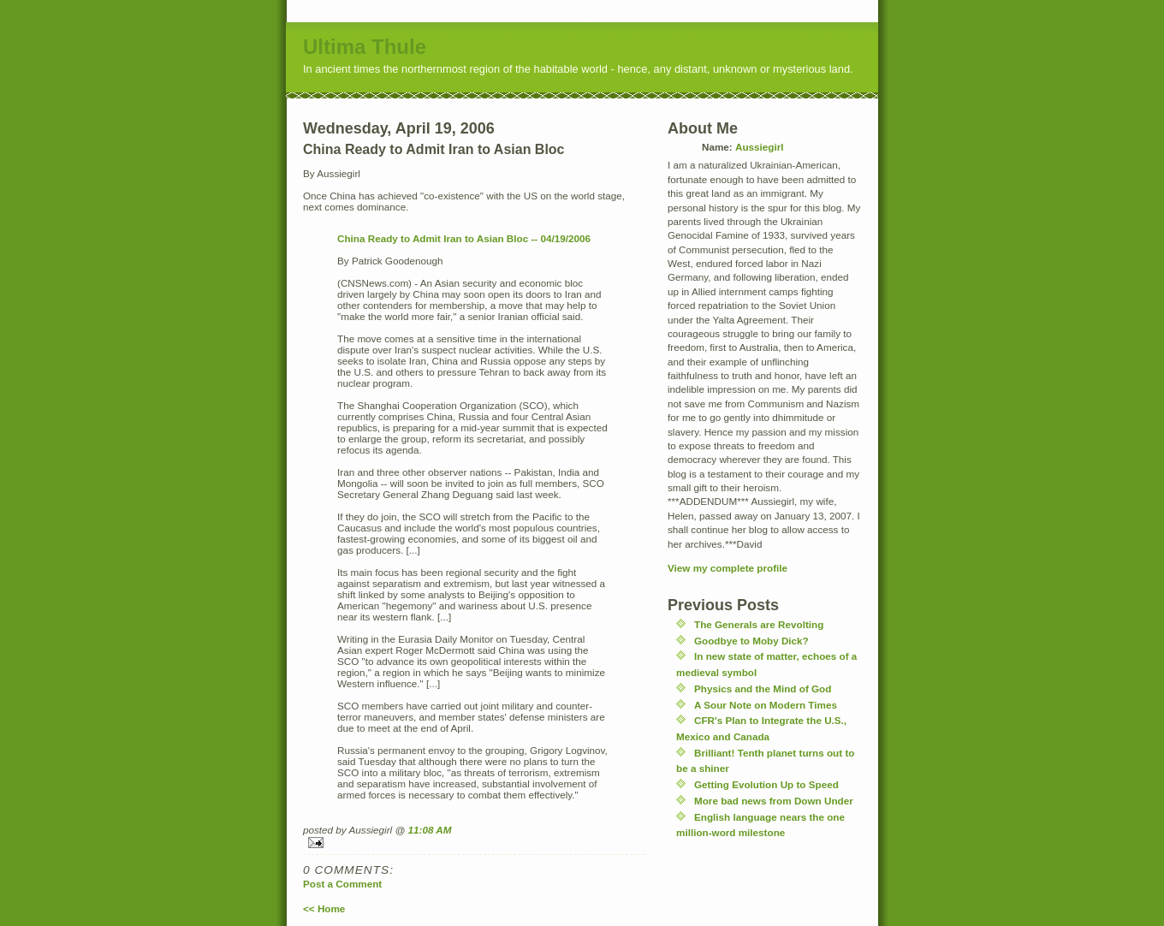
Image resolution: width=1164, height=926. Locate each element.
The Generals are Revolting (758, 624)
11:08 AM (430, 829)
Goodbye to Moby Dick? (751, 640)
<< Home (324, 908)
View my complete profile (727, 567)
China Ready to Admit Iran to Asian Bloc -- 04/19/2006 (464, 238)
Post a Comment (342, 883)
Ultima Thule (364, 46)
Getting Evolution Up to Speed (766, 784)
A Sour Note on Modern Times (765, 704)
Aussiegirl (759, 146)
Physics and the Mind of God (762, 688)
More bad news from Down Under (773, 800)
